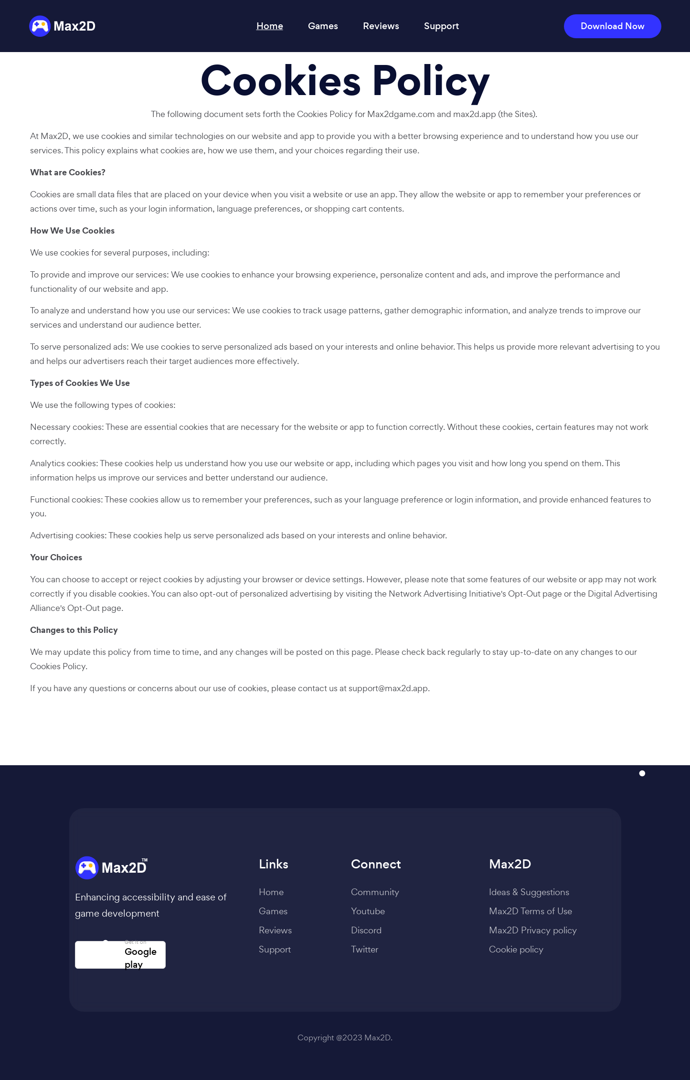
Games (323, 26)
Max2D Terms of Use (530, 911)
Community (375, 892)
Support (441, 26)
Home (269, 26)
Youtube (368, 911)
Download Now (613, 26)
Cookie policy (516, 949)
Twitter (364, 949)
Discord (366, 930)
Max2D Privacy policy (533, 930)
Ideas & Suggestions (529, 892)
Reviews (381, 26)
